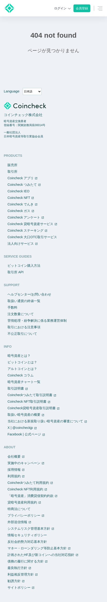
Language (11, 91)
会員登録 (82, 8)
